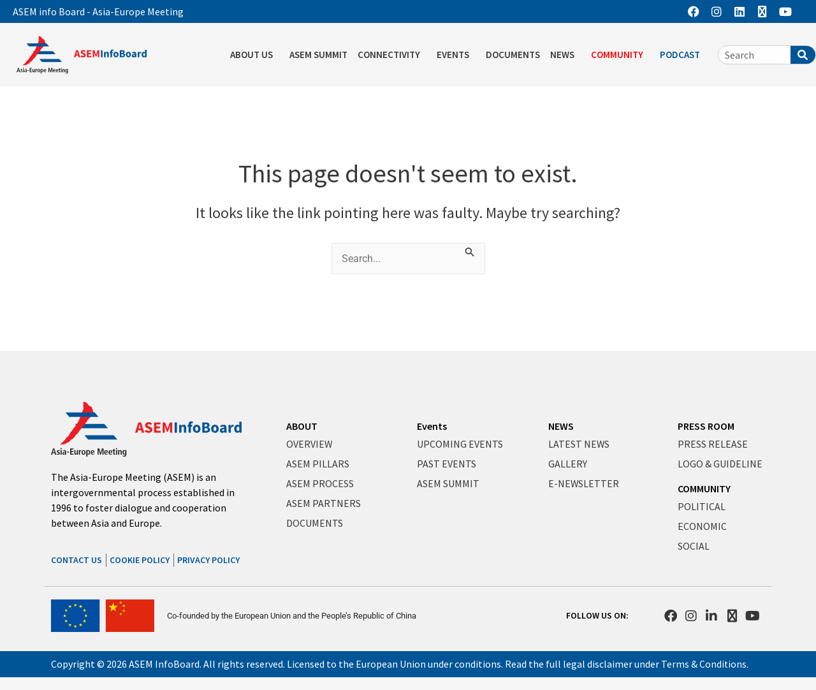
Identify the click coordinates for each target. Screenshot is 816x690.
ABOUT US (254, 54)
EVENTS (456, 54)
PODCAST (683, 54)
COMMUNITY (620, 54)
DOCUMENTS (513, 54)
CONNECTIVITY (392, 54)
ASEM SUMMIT (318, 54)
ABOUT (301, 426)
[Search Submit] (471, 250)
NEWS (565, 54)
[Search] (802, 55)
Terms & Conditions (704, 663)
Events (432, 426)
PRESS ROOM (706, 426)
